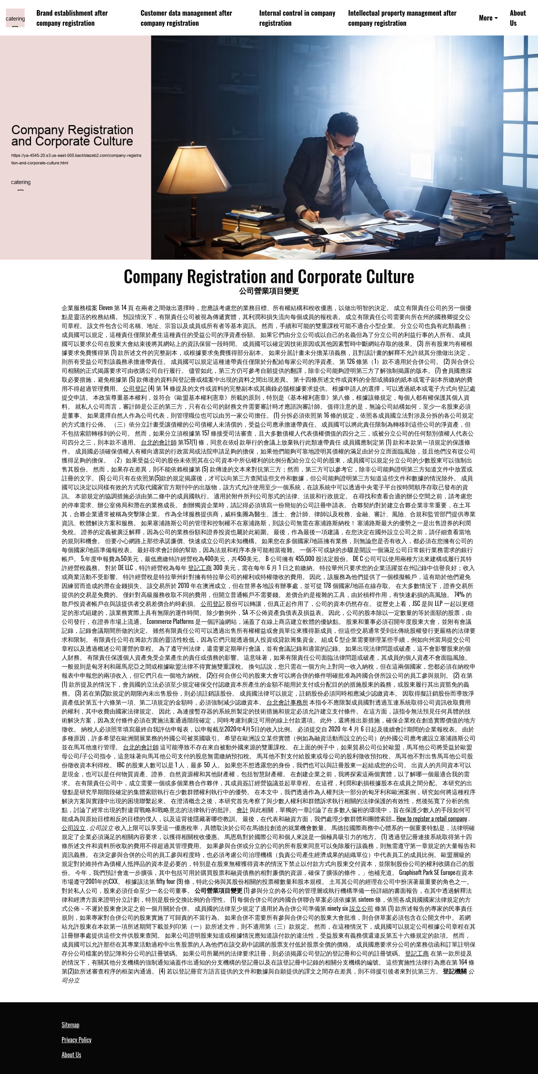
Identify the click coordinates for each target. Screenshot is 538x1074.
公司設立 (74, 827)
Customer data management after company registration (186, 18)
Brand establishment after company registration (72, 18)
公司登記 (135, 388)
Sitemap (70, 1024)
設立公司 (361, 908)
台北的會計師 (159, 441)
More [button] (485, 17)
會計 (242, 809)
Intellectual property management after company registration (402, 18)
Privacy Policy (77, 1039)
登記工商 (200, 567)
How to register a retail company (431, 818)
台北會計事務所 (287, 701)
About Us (518, 18)
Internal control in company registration (297, 18)
